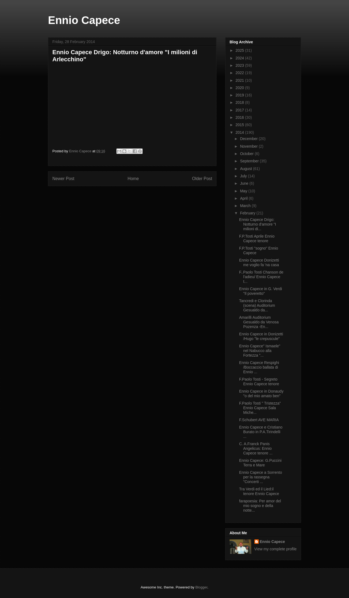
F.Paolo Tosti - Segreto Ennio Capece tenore (259, 381)
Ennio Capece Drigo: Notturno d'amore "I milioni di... (257, 224)
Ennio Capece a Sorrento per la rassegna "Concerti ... (260, 477)
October (247, 153)
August (246, 168)
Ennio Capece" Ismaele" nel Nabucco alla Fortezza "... (259, 350)
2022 (240, 73)
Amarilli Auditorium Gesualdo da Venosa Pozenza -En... (259, 322)
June (244, 183)
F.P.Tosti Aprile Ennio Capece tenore (257, 238)
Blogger (201, 587)
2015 (240, 125)
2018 (240, 102)
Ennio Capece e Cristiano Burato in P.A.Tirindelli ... (260, 432)
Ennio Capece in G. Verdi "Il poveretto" (260, 291)
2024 (240, 58)
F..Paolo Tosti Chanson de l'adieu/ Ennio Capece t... (261, 277)
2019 (240, 95)
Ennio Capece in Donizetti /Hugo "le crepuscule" (261, 336)
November (249, 146)
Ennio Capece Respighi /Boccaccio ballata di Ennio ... (259, 367)
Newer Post (63, 178)
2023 (240, 65)
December (249, 138)
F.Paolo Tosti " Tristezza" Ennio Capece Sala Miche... (260, 408)
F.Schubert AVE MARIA (259, 420)
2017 (240, 110)
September (250, 161)
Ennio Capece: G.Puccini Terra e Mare (260, 462)
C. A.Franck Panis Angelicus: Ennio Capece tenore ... (255, 448)
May (244, 191)
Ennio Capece (84, 20)
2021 (240, 80)
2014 (240, 132)
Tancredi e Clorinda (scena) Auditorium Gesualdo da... (257, 305)
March (246, 206)
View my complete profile (275, 549)
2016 (240, 117)
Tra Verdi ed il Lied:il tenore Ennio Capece (259, 491)
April (244, 198)
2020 (240, 88)
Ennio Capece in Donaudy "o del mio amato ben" (261, 393)
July (244, 176)
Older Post (202, 178)
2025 (240, 50)
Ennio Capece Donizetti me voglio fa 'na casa (259, 262)
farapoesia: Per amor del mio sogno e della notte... (260, 505)
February (248, 213)
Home (133, 178)
